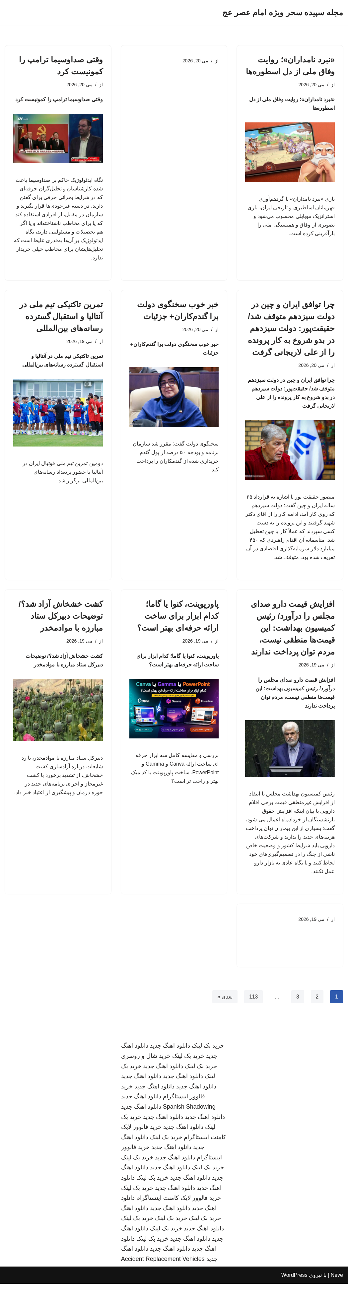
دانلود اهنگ (134, 1233)
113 (253, 1022)
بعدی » (224, 1022)
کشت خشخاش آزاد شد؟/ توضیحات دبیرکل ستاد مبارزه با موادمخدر (61, 634)
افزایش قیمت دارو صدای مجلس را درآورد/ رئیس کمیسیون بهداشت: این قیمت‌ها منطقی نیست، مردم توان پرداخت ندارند (293, 646)
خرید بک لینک (208, 1071)
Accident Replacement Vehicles (163, 1284)
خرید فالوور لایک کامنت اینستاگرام (178, 1223)
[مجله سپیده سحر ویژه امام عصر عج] (282, 13)
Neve (337, 1300)
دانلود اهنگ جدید (170, 1071)
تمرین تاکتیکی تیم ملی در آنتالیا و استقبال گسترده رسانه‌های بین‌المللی (61, 321)
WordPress (294, 1300)
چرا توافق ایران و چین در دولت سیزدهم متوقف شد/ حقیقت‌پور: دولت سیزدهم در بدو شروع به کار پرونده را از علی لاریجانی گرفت (291, 333)
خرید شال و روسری (146, 1081)
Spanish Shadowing (189, 1132)
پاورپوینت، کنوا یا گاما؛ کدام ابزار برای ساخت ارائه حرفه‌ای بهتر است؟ (178, 634)
